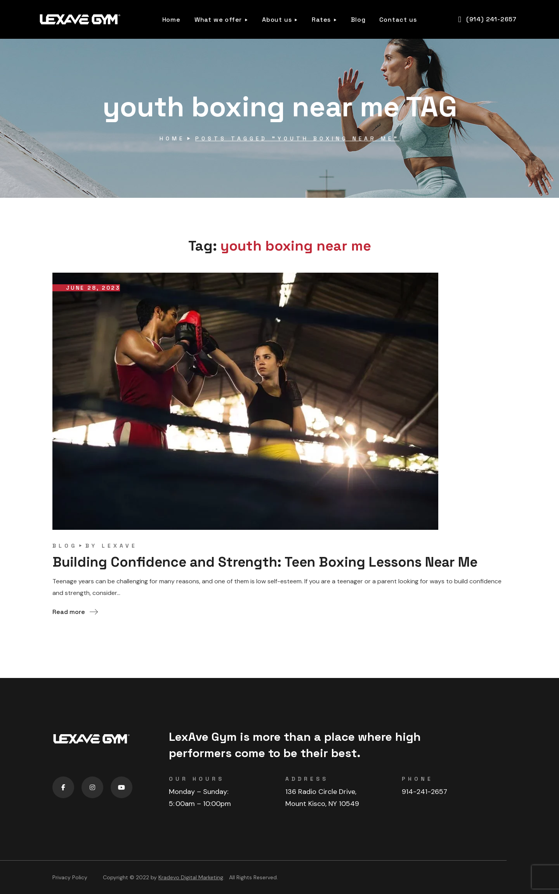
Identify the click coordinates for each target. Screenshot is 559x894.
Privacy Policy (69, 877)
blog (64, 545)
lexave (119, 545)
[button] (487, 19)
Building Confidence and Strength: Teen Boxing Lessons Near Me (274, 562)
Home (172, 138)
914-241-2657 (424, 791)
